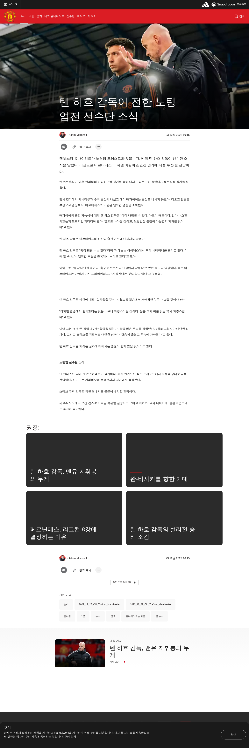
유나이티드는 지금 (135, 616)
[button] (10, 4)
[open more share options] (98, 147)
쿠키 (7, 727)
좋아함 (67, 616)
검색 (113, 616)
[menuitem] (24, 16)
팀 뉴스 (159, 616)
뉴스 (66, 604)
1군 (83, 616)
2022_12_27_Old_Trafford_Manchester (99, 604)
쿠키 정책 (70, 736)
